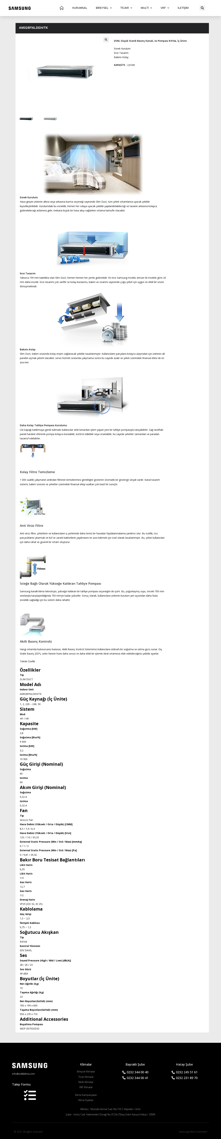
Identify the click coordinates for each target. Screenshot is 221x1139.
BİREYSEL (104, 8)
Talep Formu (21, 1084)
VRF (165, 8)
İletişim (183, 7)
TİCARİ (126, 8)
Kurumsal (79, 7)
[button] (202, 8)
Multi (146, 8)
